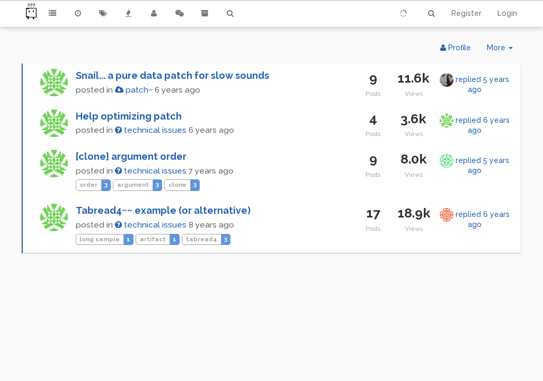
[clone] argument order (131, 156)
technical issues (150, 130)
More (504, 50)
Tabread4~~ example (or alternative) (163, 210)
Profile (455, 47)
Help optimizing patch (129, 116)
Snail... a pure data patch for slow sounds (172, 75)
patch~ (134, 90)
